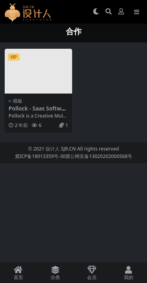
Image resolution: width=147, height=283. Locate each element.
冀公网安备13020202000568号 (98, 156)
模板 (17, 100)
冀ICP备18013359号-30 (40, 156)
